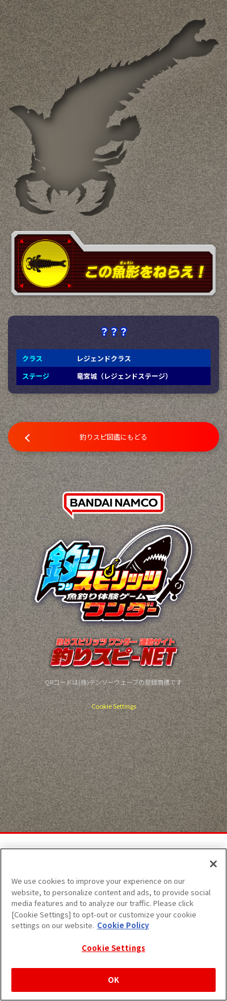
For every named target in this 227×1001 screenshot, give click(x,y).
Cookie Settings (113, 705)
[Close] (213, 863)
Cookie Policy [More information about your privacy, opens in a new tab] (123, 925)
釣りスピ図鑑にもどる (113, 436)
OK (113, 979)
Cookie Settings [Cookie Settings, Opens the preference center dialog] (113, 947)
